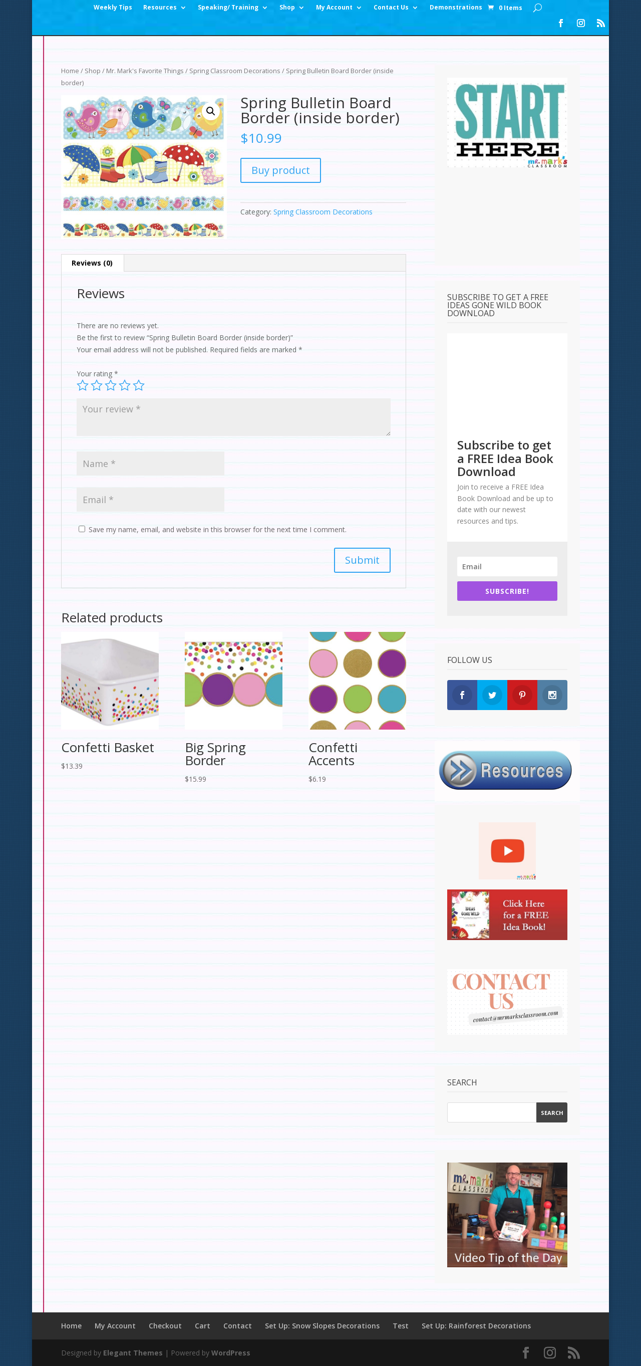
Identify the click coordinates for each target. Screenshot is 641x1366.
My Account (334, 8)
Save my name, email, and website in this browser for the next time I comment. (218, 529)
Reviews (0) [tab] (92, 263)
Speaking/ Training (228, 8)
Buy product (280, 170)
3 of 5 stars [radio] (111, 385)
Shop (287, 8)
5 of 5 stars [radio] (139, 385)
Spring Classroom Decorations (234, 70)
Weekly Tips (113, 8)
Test (401, 1325)
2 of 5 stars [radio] (97, 385)
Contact (237, 1325)
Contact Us (391, 8)
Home (70, 70)
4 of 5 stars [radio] (125, 385)
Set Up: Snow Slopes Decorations (322, 1325)
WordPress (230, 1352)
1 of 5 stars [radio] (83, 385)
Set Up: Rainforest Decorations (476, 1325)
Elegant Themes (133, 1352)
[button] (211, 111)
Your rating (97, 373)
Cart (202, 1325)
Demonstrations (456, 8)
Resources (160, 8)
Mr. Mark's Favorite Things (145, 70)
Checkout (165, 1325)
